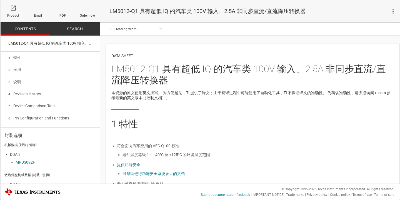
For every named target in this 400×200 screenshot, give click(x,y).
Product (13, 16)
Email (38, 16)
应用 (14, 69)
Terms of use (362, 195)
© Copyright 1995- (299, 189)
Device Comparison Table (32, 103)
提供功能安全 (128, 164)
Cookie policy (340, 195)
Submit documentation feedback (225, 195)
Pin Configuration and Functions (38, 115)
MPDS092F (25, 161)
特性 (14, 57)
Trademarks (295, 195)
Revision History (24, 92)
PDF (62, 16)
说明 (14, 80)
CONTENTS (25, 29)
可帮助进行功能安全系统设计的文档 (153, 173)
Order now (87, 16)
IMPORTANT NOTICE (268, 195)
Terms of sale (384, 195)
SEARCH (75, 29)
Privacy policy (317, 195)
